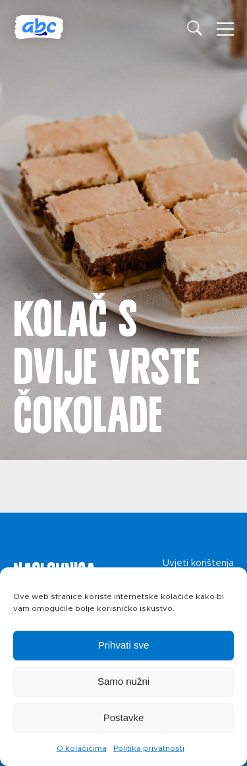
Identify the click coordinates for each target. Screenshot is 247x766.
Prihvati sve (124, 645)
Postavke (123, 717)
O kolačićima (82, 748)
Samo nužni (123, 681)
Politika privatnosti (148, 748)
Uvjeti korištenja (198, 563)
